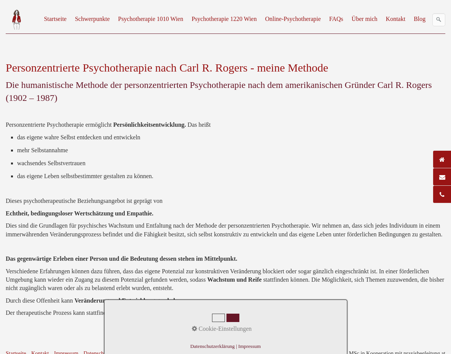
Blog (420, 19)
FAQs (336, 19)
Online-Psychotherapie (293, 19)
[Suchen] (439, 20)
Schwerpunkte (92, 19)
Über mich (364, 19)
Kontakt (395, 19)
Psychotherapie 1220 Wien (223, 19)
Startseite (55, 19)
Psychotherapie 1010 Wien (150, 19)
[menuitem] (55, 19)
